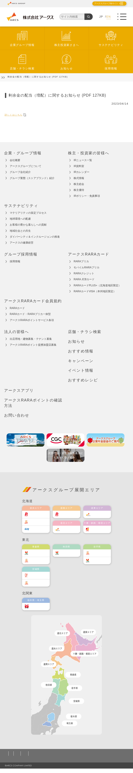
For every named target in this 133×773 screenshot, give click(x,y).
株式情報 (79, 178)
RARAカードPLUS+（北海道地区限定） (97, 285)
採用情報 (111, 68)
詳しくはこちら (17, 114)
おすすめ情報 (80, 351)
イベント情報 (80, 370)
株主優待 (79, 190)
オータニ (37, 606)
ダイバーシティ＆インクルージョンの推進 (35, 236)
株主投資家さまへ (66, 45)
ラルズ (35, 514)
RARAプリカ (81, 261)
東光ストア (38, 521)
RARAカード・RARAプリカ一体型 (30, 314)
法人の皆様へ (16, 332)
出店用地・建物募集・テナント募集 (31, 338)
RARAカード (17, 308)
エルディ (37, 529)
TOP (6, 77)
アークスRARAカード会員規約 (33, 301)
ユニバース (38, 553)
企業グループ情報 (22, 45)
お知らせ (66, 68)
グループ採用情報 (20, 254)
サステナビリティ (111, 45)
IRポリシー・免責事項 (87, 195)
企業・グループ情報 (22, 153)
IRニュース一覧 (83, 160)
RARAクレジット (84, 273)
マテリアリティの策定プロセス (28, 212)
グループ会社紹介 (20, 172)
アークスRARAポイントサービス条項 (32, 320)
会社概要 (15, 160)
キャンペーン (80, 361)
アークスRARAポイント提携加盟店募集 (33, 344)
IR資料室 (79, 166)
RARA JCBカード (84, 279)
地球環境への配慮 (20, 218)
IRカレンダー (81, 172)
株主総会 (79, 184)
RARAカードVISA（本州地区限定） (95, 291)
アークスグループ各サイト (103, 3)
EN (108, 16)
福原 (95, 529)
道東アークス (100, 514)
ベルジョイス (39, 560)
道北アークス (70, 529)
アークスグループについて (25, 166)
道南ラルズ (69, 514)
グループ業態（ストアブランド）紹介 (32, 178)
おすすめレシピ (83, 380)
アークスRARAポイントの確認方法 (33, 403)
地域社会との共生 (20, 230)
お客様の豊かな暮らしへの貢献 (28, 224)
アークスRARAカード (88, 254)
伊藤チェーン (39, 575)
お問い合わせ (16, 415)
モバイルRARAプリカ (86, 267)
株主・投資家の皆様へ (88, 153)
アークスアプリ (19, 390)
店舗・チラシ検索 (22, 68)
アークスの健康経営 (21, 242)
